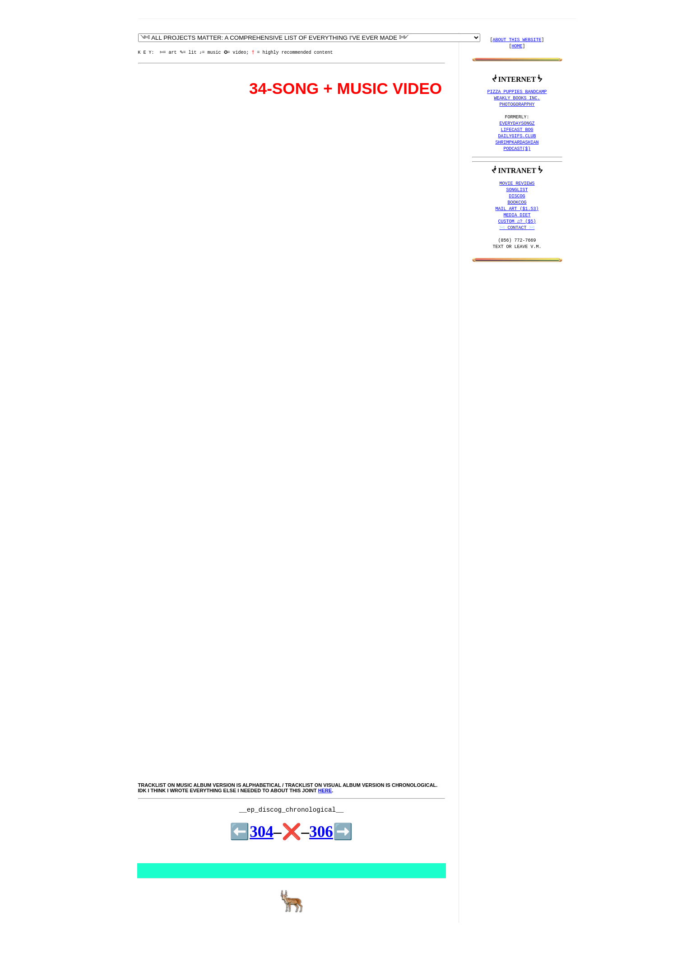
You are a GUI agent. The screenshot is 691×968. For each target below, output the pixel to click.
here (325, 790)
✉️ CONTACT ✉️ (517, 228)
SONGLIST (517, 190)
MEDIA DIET (517, 215)
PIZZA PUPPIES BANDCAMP (517, 92)
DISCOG (517, 196)
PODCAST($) (517, 149)
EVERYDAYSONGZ (517, 124)
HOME (517, 46)
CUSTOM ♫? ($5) (517, 222)
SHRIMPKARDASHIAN (517, 143)
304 (262, 832)
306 (321, 832)
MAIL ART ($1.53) (517, 209)
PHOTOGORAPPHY (517, 105)
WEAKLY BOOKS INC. (517, 98)
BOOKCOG (517, 203)
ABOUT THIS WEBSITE (517, 40)
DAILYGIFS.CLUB (517, 136)
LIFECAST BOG (517, 130)
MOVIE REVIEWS (517, 184)
